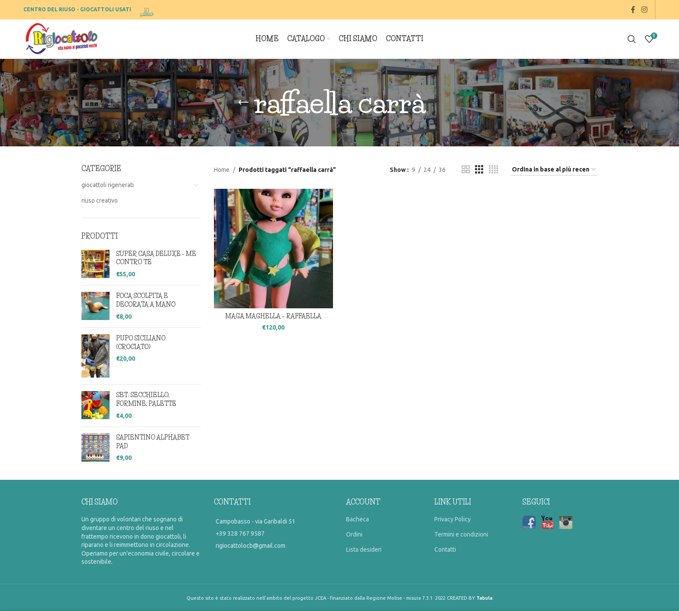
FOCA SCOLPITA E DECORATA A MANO (145, 300)
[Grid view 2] (466, 169)
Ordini (354, 534)
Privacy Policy (452, 519)
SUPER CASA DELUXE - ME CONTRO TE (156, 258)
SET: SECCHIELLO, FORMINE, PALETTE (146, 399)
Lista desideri (364, 549)
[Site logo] (147, 9)
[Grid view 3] (479, 169)
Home (222, 169)
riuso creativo (99, 200)
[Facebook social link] (633, 9)
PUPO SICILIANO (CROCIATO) (140, 342)
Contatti (445, 549)
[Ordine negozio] (554, 170)
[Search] (631, 39)
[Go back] (243, 102)
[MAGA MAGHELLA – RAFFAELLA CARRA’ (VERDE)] (273, 248)
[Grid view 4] (493, 169)
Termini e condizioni (461, 534)
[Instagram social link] (644, 9)
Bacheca (357, 519)
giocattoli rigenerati (107, 184)
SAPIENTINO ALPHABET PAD (152, 441)
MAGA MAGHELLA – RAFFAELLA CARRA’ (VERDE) (273, 320)
